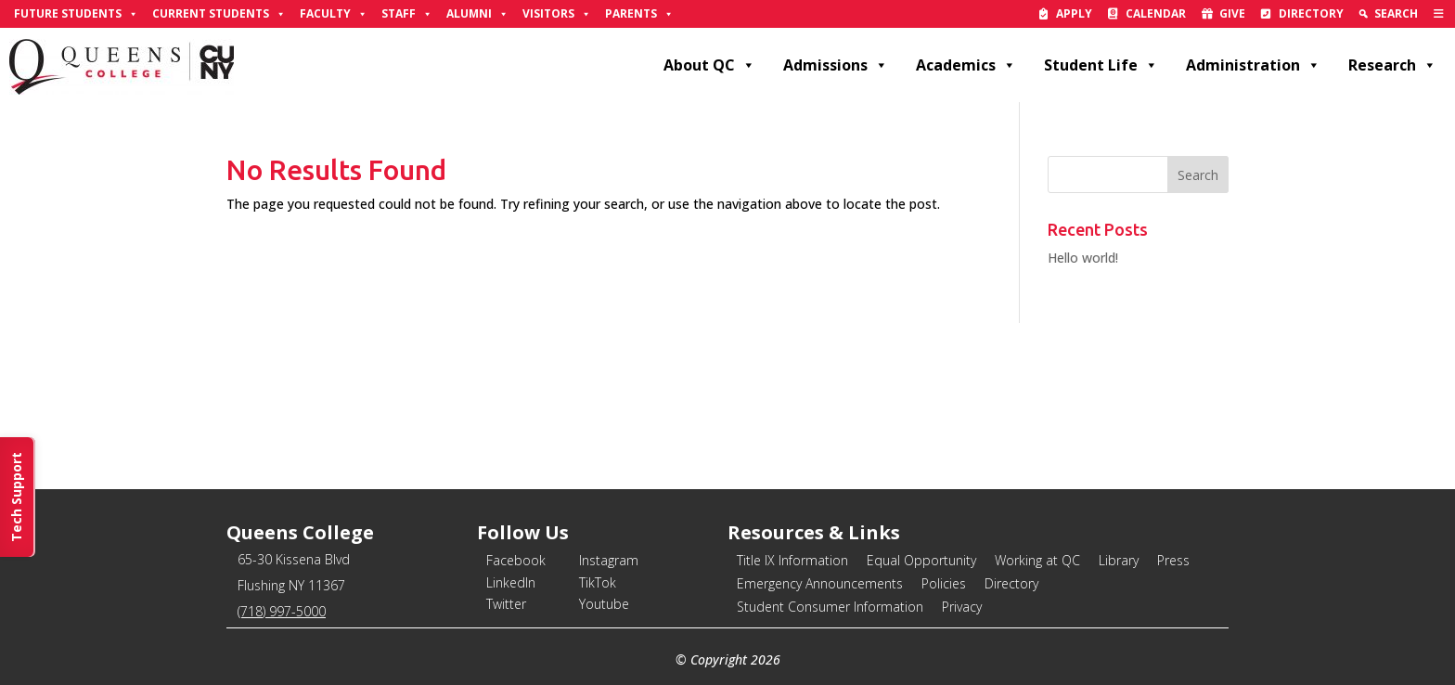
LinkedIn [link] (510, 582)
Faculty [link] (333, 14)
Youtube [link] (604, 604)
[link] (1438, 14)
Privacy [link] (962, 606)
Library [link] (1119, 560)
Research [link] (1392, 65)
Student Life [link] (1101, 65)
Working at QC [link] (1037, 560)
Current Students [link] (219, 14)
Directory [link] (1311, 13)
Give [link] (1232, 13)
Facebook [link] (516, 560)
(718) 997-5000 (282, 611)
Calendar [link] (1156, 13)
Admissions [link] (835, 65)
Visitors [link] (556, 14)
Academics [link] (966, 65)
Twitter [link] (506, 604)
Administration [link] (1253, 65)
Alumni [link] (477, 14)
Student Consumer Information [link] (830, 606)
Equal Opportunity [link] (921, 560)
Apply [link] (1074, 13)
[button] (1198, 174)
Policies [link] (943, 583)
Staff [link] (406, 14)
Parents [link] (639, 14)
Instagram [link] (608, 560)
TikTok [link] (597, 582)
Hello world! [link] (1083, 257)
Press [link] (1173, 560)
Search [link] (1396, 13)
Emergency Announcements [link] (820, 583)
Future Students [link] (76, 14)
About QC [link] (709, 65)
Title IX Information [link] (792, 560)
